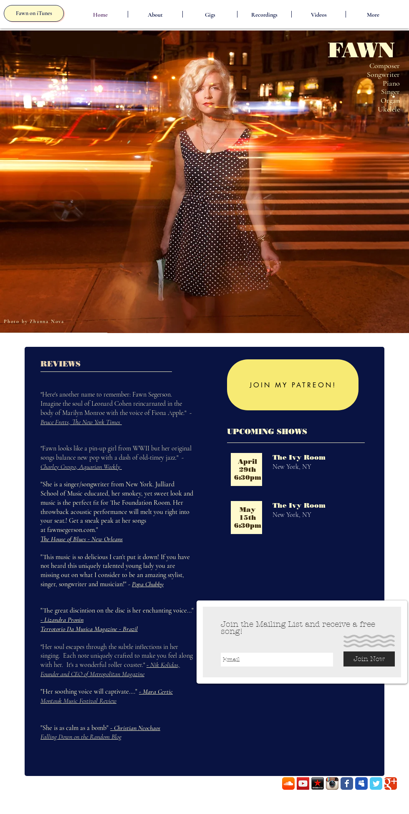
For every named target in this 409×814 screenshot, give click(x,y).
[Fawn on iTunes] (34, 13)
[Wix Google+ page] (390, 783)
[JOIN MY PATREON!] (293, 384)
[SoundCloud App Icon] (288, 783)
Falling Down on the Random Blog (80, 737)
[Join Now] (369, 658)
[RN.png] (317, 783)
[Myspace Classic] (361, 783)
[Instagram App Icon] (332, 783)
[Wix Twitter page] (376, 783)
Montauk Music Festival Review (78, 701)
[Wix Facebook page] (347, 783)
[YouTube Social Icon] (303, 783)
